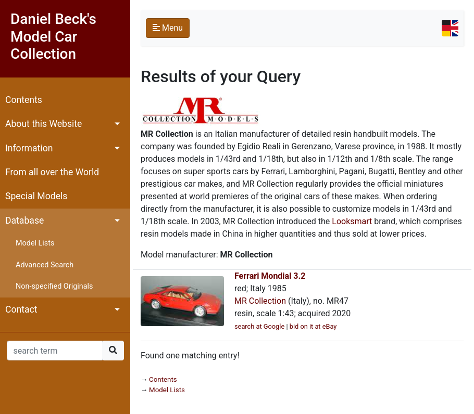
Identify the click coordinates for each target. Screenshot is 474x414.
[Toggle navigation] (450, 28)
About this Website (43, 124)
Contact (21, 309)
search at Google (259, 326)
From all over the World (52, 172)
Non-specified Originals (54, 286)
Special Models (36, 196)
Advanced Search (44, 265)
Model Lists (35, 243)
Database (24, 220)
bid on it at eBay (313, 326)
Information (29, 148)
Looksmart (352, 221)
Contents (23, 100)
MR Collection (260, 301)
